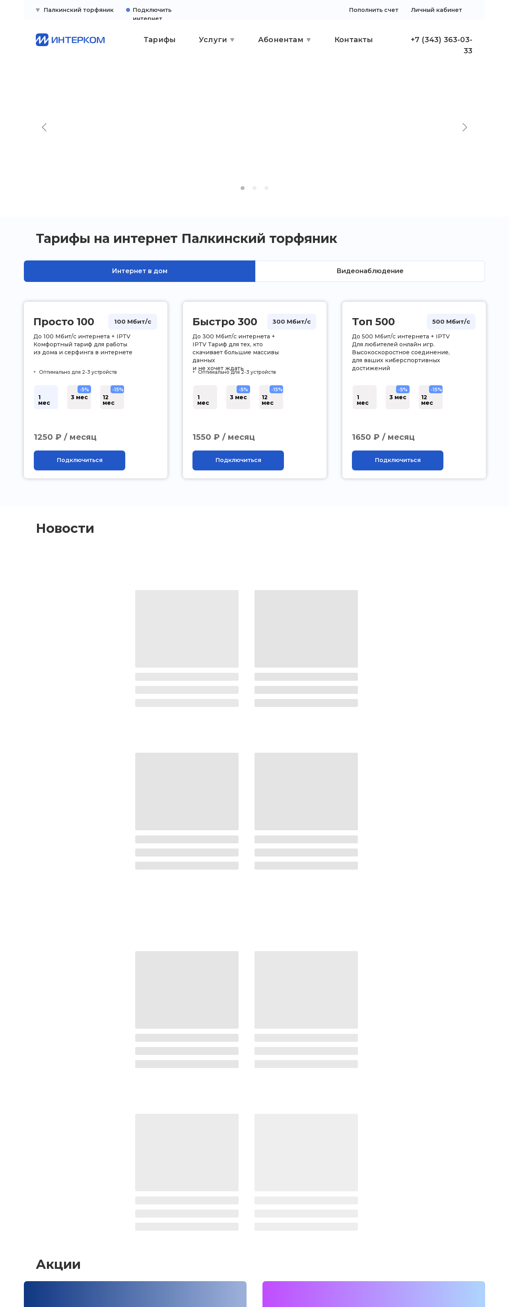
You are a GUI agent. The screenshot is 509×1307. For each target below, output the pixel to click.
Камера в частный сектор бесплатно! (106, 1056)
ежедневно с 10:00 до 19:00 (258, 1212)
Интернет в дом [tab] (139, 271)
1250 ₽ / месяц (65, 437)
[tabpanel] (254, 400)
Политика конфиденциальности (61, 1233)
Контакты (353, 39)
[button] (79, 460)
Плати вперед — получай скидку (335, 1056)
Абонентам (280, 39)
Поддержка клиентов (60, 1199)
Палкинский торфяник (79, 10)
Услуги (213, 39)
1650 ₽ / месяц (383, 437)
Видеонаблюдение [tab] (370, 271)
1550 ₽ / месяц (223, 437)
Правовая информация (63, 1214)
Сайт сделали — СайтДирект (407, 1281)
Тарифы (160, 39)
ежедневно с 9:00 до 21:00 (399, 1212)
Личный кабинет (436, 10)
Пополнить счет (373, 10)
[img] (67, 1282)
